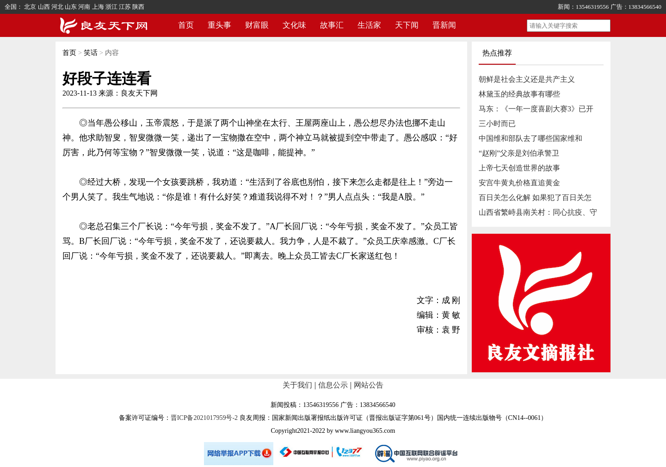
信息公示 (333, 385)
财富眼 (257, 25)
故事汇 (332, 25)
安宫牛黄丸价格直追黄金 (519, 183)
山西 (44, 6)
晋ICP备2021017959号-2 (204, 417)
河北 (57, 6)
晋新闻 (444, 25)
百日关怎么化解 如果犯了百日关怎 (535, 197)
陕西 (138, 6)
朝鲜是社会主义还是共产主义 (527, 79)
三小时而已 (497, 123)
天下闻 (407, 25)
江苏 (125, 6)
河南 (84, 6)
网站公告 (368, 385)
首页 (186, 25)
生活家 (369, 25)
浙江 (111, 6)
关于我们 (297, 385)
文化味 (294, 25)
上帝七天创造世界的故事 (519, 168)
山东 (71, 6)
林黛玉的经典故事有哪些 (519, 94)
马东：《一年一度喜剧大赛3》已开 (536, 109)
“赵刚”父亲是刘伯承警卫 (519, 153)
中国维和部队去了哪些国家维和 (530, 138)
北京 (30, 6)
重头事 (219, 25)
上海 (98, 6)
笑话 (91, 52)
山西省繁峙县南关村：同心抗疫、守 (538, 212)
